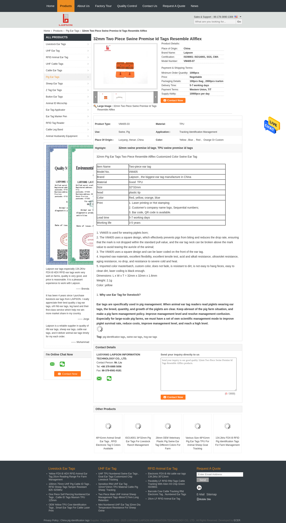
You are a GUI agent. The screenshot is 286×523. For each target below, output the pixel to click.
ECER (237, 520)
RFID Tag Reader (55, 123)
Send (203, 479)
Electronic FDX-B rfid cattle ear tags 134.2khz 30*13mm (167, 475)
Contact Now (175, 100)
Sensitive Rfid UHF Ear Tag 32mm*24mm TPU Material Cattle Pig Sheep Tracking (118, 487)
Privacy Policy (51, 520)
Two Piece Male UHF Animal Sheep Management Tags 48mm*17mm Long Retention (118, 497)
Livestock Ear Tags (56, 44)
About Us (83, 6)
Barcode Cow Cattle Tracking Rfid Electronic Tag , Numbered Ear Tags (167, 493)
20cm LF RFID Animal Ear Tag (164, 498)
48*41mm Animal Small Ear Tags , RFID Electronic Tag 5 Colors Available (108, 443)
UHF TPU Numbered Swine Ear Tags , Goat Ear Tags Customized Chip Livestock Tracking (118, 476)
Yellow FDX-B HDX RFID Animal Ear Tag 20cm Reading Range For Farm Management (68, 476)
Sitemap (211, 494)
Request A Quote (174, 6)
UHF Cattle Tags (54, 63)
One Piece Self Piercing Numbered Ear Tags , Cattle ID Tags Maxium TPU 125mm (69, 497)
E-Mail (201, 494)
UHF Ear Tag (53, 50)
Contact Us (149, 6)
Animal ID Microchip (56, 103)
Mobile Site (204, 499)
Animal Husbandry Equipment (61, 136)
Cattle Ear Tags (54, 70)
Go (239, 21)
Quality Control (127, 6)
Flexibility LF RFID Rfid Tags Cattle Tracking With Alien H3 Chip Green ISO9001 (166, 484)
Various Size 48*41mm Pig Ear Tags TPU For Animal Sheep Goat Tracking (198, 443)
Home (50, 6)
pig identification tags (114, 337)
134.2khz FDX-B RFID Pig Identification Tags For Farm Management (227, 441)
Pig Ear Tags (72, 30)
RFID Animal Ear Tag (57, 57)
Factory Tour (103, 6)
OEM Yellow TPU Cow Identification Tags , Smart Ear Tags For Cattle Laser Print (69, 507)
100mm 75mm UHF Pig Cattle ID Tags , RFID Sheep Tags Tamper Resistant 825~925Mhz (70, 487)
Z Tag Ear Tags (54, 90)
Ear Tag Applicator (55, 109)
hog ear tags (150, 337)
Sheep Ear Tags (54, 83)
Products (66, 6)
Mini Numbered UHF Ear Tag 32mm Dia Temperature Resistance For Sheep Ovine (119, 507)
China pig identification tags (75, 520)
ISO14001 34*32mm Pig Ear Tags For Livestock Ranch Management (138, 441)
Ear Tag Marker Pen (56, 116)
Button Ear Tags (54, 96)
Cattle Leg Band (54, 129)
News (194, 6)
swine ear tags (134, 337)
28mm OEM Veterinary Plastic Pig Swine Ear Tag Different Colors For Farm (167, 443)
